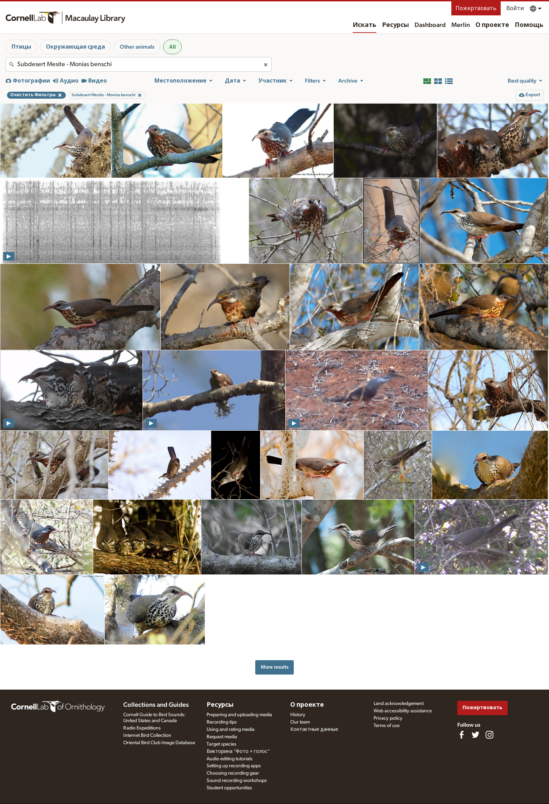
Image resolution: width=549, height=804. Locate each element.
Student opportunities (229, 787)
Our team (300, 722)
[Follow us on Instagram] (489, 735)
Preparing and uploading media (239, 714)
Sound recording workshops (237, 780)
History (297, 714)
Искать (364, 25)
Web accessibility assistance (403, 710)
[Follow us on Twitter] (475, 735)
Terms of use (386, 725)
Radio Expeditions (142, 728)
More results (275, 667)
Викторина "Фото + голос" (238, 751)
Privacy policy (388, 718)
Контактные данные (314, 729)
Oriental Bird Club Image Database (159, 742)
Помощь (529, 25)
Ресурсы (395, 25)
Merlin (460, 25)
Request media (222, 736)
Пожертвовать (476, 8)
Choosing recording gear (233, 773)
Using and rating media (231, 729)
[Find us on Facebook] (461, 735)
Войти (515, 8)
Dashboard (430, 25)
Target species (221, 744)
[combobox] (138, 64)
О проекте (492, 25)
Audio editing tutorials (229, 758)
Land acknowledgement (399, 703)
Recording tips (222, 722)
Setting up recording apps (234, 765)
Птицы (21, 47)
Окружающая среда (75, 47)
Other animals (137, 47)
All (172, 47)
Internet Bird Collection (147, 735)
